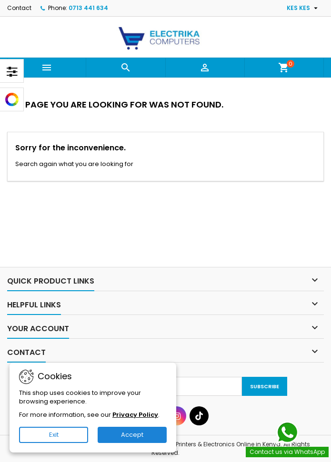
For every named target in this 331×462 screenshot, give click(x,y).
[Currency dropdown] (303, 8)
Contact (19, 8)
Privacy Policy (135, 414)
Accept (132, 434)
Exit (54, 434)
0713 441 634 (88, 8)
